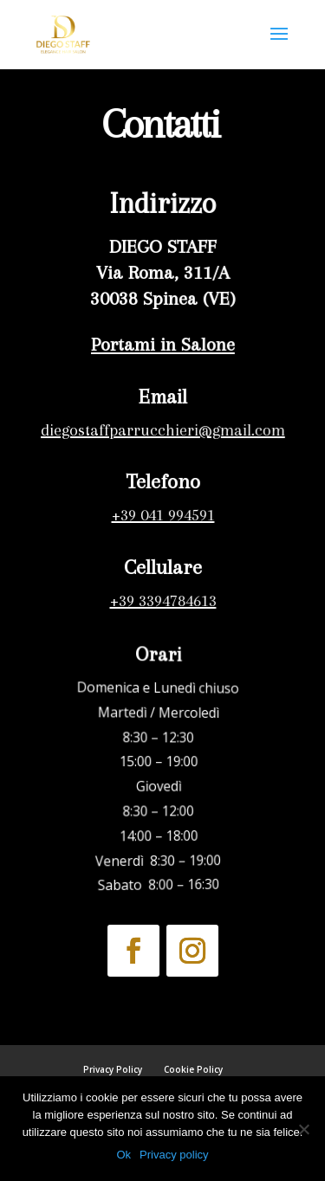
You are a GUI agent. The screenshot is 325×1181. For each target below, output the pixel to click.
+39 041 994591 (162, 515)
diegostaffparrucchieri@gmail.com (161, 430)
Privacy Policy (112, 1069)
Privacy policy (174, 1154)
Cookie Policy (193, 1069)
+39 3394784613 (162, 600)
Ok (123, 1154)
